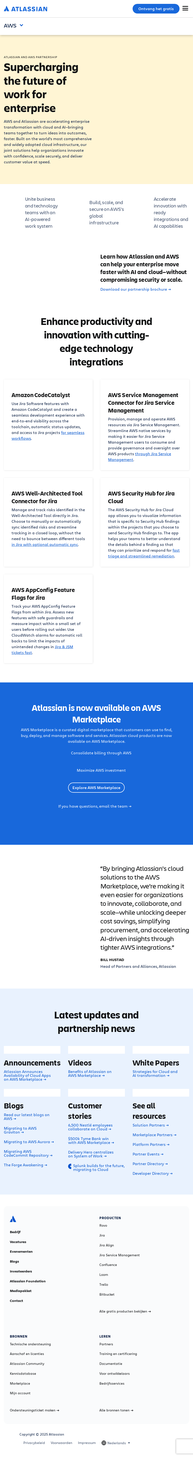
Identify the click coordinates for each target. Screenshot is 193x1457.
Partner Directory (150, 1164)
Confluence (108, 1265)
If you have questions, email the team (94, 806)
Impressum (87, 1443)
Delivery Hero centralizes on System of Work (91, 1154)
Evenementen (21, 1251)
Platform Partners (151, 1144)
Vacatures (18, 1242)
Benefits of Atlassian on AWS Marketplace (90, 1073)
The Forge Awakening (25, 1165)
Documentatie (110, 1364)
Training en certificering (118, 1354)
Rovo (103, 1225)
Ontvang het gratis (156, 8)
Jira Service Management (119, 1255)
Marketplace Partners (154, 1135)
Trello (103, 1284)
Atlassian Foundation (28, 1281)
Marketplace (20, 1383)
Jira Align (106, 1245)
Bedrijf (15, 1232)
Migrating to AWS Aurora (29, 1142)
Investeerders (21, 1271)
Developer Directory (153, 1173)
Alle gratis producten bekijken (125, 1311)
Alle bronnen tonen (116, 1410)
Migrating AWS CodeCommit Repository (28, 1153)
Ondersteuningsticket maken (34, 1410)
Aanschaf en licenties (27, 1354)
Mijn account (20, 1393)
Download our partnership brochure (135, 289)
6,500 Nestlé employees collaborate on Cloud (90, 1127)
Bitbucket (107, 1294)
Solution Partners (151, 1125)
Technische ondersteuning (30, 1344)
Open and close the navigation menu (22, 25)
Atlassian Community (27, 1364)
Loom (103, 1275)
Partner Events (148, 1154)
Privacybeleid (34, 1443)
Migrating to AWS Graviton (20, 1130)
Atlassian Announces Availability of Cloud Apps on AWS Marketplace (27, 1075)
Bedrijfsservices (111, 1383)
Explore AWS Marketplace (96, 787)
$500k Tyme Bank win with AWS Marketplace (91, 1140)
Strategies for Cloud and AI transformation (155, 1073)
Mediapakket (21, 1291)
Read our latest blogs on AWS (27, 1116)
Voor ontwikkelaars (114, 1373)
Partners (106, 1344)
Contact (16, 1301)
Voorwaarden (61, 1443)
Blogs (14, 1261)
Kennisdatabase (23, 1373)
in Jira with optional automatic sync (45, 544)
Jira (102, 1235)
